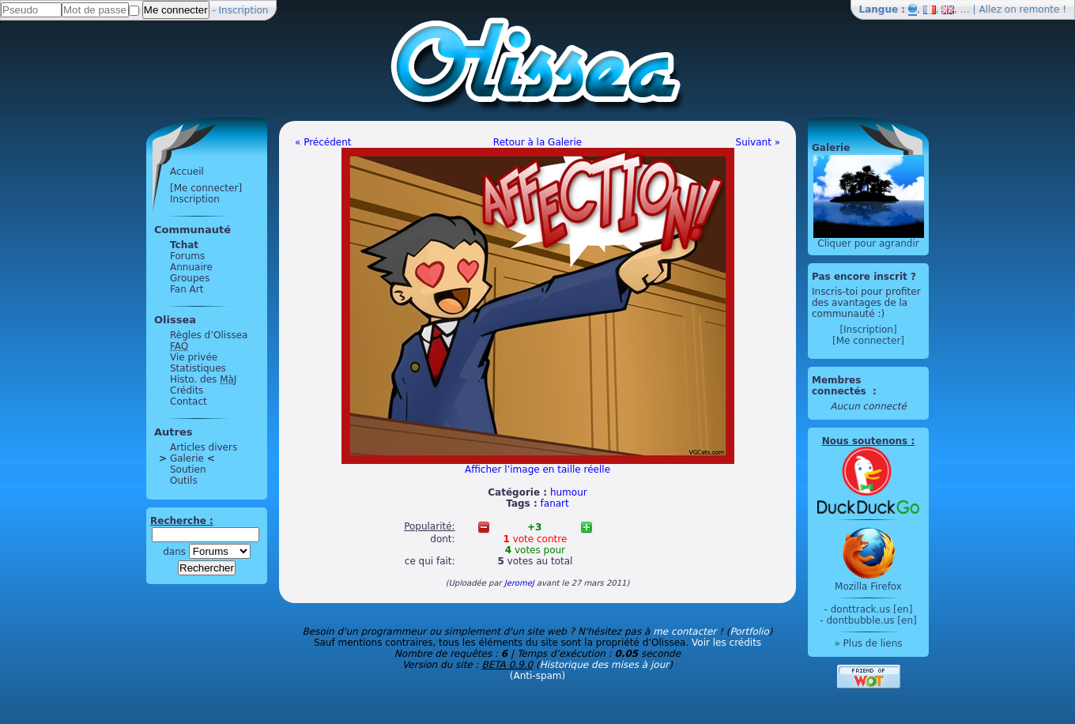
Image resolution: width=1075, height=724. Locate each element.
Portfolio (749, 631)
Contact (188, 401)
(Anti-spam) (537, 675)
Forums (187, 256)
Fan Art (186, 289)
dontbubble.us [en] (871, 620)
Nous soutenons (864, 441)
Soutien (188, 469)
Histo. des (203, 379)
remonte (1040, 9)
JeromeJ (519, 583)
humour (568, 492)
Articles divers (203, 447)
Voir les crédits (726, 642)
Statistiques (198, 368)
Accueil (187, 171)
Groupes (189, 278)
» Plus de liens (868, 643)
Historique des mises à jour (605, 664)
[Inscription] (867, 329)
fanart (555, 503)
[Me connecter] (206, 188)
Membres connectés (840, 386)
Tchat (184, 245)
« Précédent (323, 142)
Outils (184, 480)
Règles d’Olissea (208, 335)
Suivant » (758, 142)
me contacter (684, 631)
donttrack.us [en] (872, 609)
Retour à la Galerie (537, 142)
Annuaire (191, 267)
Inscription (244, 10)
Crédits (186, 390)
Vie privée (193, 357)
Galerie (187, 458)
